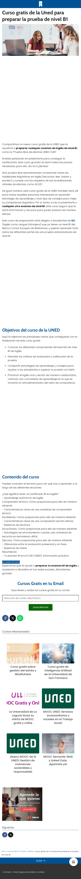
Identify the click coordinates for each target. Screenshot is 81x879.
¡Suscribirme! (40, 607)
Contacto (7, 872)
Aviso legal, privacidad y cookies (29, 872)
